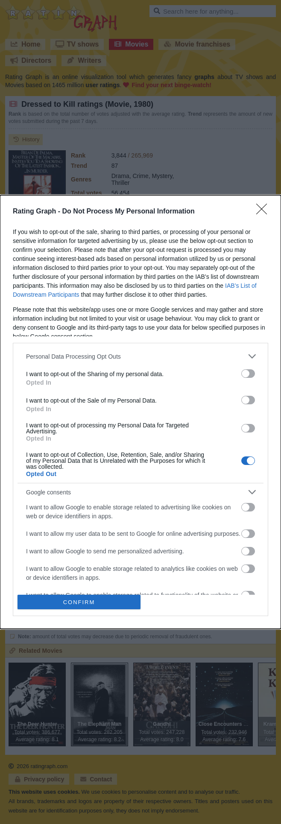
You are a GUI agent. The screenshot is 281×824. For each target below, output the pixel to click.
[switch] (248, 373)
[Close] (264, 212)
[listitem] (140, 356)
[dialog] (140, 412)
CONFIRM (79, 602)
